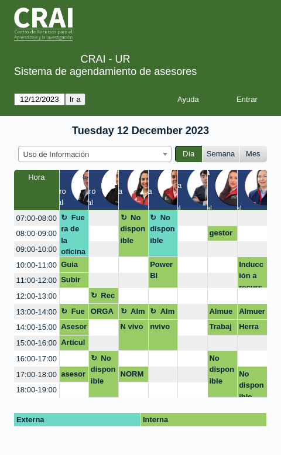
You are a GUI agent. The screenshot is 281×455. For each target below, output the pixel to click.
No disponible (133, 229)
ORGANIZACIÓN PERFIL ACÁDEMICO (103, 313)
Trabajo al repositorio (221, 328)
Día (188, 153)
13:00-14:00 (36, 311)
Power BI (161, 270)
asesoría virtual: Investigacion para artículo (73, 376)
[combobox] (95, 154)
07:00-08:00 (36, 218)
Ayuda (188, 99)
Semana (221, 153)
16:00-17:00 (36, 358)
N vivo (132, 326)
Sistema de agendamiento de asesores (105, 71)
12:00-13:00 (36, 296)
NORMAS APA (132, 376)
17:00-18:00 (36, 374)
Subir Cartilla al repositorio (74, 281)
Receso (103, 297)
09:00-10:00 (36, 249)
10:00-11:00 (36, 265)
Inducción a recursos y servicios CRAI (251, 274)
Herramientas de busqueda (251, 328)
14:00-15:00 (36, 327)
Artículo (73, 344)
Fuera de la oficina (73, 234)
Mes (253, 153)
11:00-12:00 (36, 280)
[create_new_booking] (103, 218)
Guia (69, 264)
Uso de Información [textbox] (56, 154)
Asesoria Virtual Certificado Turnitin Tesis (74, 328)
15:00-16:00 (36, 342)
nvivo (160, 326)
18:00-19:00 (36, 389)
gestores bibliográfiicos (221, 234)
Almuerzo (133, 313)
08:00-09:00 (36, 233)
